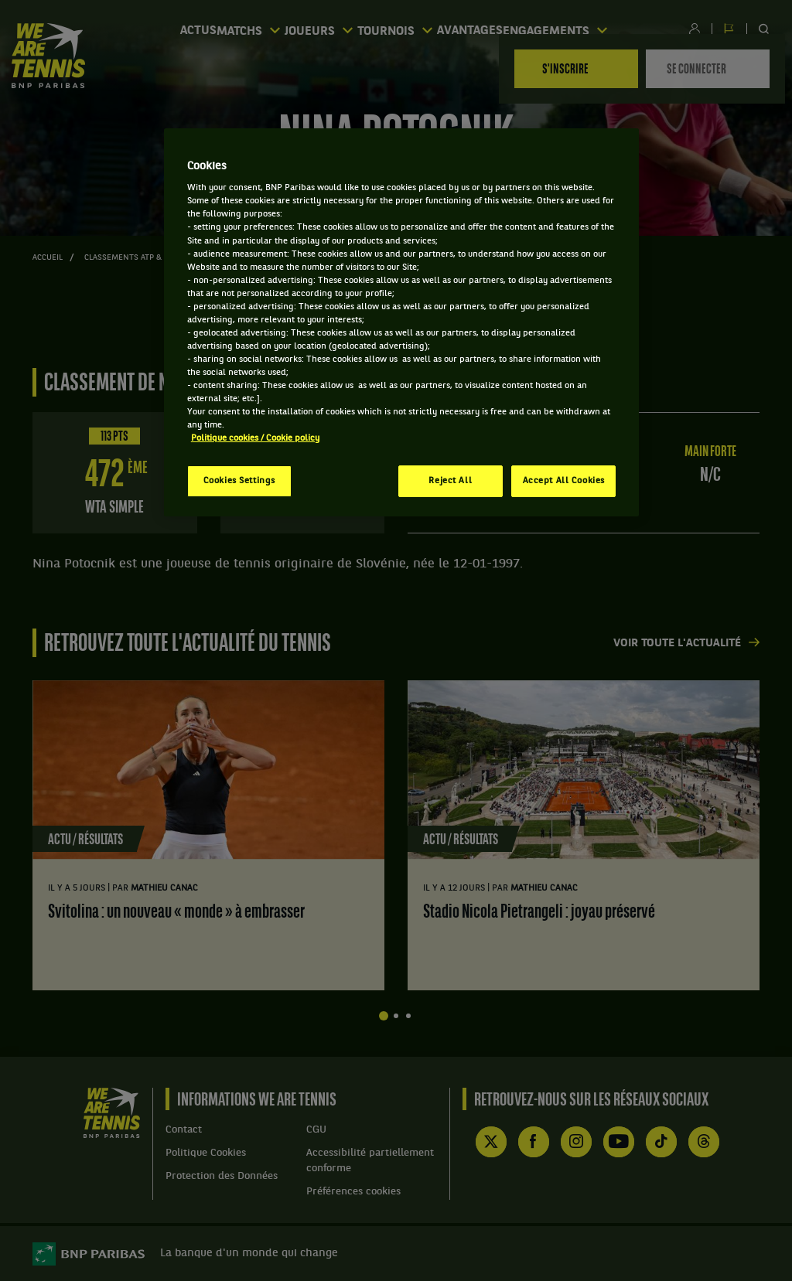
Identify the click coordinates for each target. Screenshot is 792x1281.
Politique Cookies (206, 1153)
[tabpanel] (208, 835)
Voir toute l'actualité (677, 643)
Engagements (573, 29)
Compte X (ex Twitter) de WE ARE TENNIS (491, 1141)
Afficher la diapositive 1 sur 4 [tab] (383, 1016)
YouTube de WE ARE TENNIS (618, 1141)
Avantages (481, 30)
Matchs (249, 29)
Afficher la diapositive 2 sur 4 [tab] (396, 1016)
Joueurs (324, 29)
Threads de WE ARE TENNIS (703, 1141)
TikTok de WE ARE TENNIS (661, 1141)
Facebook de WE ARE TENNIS (533, 1141)
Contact (184, 1130)
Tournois (403, 29)
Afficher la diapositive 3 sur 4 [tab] (408, 1016)
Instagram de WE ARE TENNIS (576, 1141)
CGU (316, 1130)
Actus (189, 30)
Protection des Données (222, 1176)
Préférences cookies (353, 1192)
